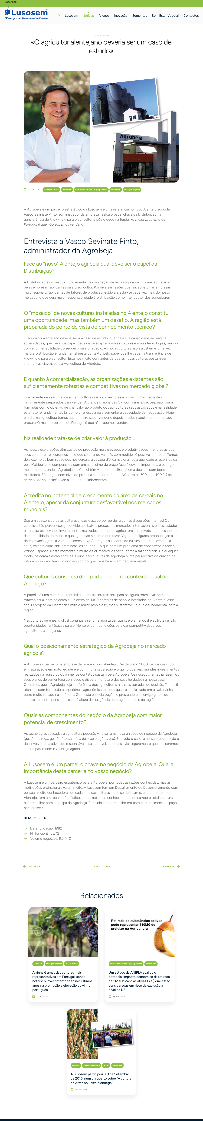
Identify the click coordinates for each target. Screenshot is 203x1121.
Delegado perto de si (165, 1056)
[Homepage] (27, 12)
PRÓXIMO (167, 867)
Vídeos (104, 15)
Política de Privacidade (35, 1109)
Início (96, 35)
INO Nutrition (51, 956)
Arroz (176, 956)
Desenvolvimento (162, 956)
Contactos (190, 15)
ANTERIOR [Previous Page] (36, 867)
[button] (58, 15)
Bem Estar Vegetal (164, 15)
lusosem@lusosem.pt (37, 1085)
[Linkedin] (163, 1085)
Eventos (146, 956)
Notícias (88, 15)
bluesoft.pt (57, 1109)
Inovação (120, 15)
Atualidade (119, 956)
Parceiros (66, 189)
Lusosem (71, 15)
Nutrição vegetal (132, 189)
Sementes (139, 15)
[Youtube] (177, 1085)
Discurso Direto (51, 189)
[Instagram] (170, 1085)
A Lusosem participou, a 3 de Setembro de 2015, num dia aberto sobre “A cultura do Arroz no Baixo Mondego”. (165, 978)
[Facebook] (157, 1085)
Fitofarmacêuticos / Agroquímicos (91, 189)
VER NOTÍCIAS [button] (102, 867)
